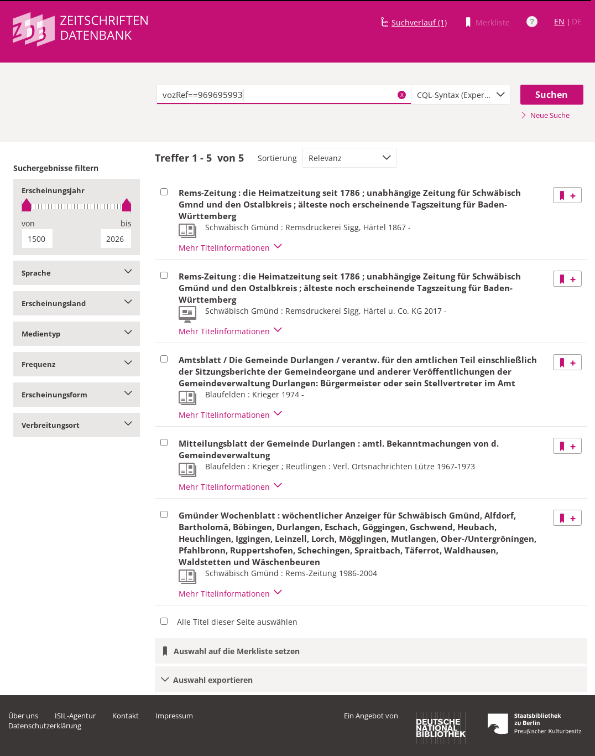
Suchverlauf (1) (419, 22)
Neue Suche (545, 115)
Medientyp (77, 334)
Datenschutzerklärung (44, 726)
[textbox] (283, 95)
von (28, 223)
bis (126, 223)
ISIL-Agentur (75, 716)
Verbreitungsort (77, 425)
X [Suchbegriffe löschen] (402, 95)
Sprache (77, 273)
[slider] (77, 207)
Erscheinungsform (77, 395)
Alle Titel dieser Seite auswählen (237, 622)
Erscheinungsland (77, 303)
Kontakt (125, 716)
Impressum (174, 716)
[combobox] (460, 95)
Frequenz (77, 364)
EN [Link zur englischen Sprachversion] (559, 21)
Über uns (23, 716)
